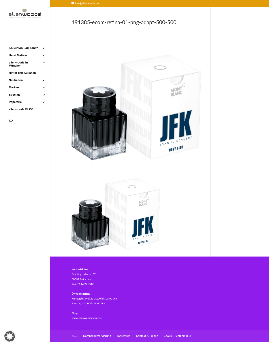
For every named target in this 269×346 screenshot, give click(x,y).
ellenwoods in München (18, 64)
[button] (9, 336)
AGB (74, 336)
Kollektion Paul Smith (23, 47)
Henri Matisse (18, 54)
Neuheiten (16, 79)
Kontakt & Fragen (147, 336)
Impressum (123, 336)
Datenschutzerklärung (97, 336)
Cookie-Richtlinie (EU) (178, 336)
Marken (14, 87)
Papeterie (15, 101)
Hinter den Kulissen (22, 72)
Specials (15, 94)
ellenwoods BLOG (21, 108)
